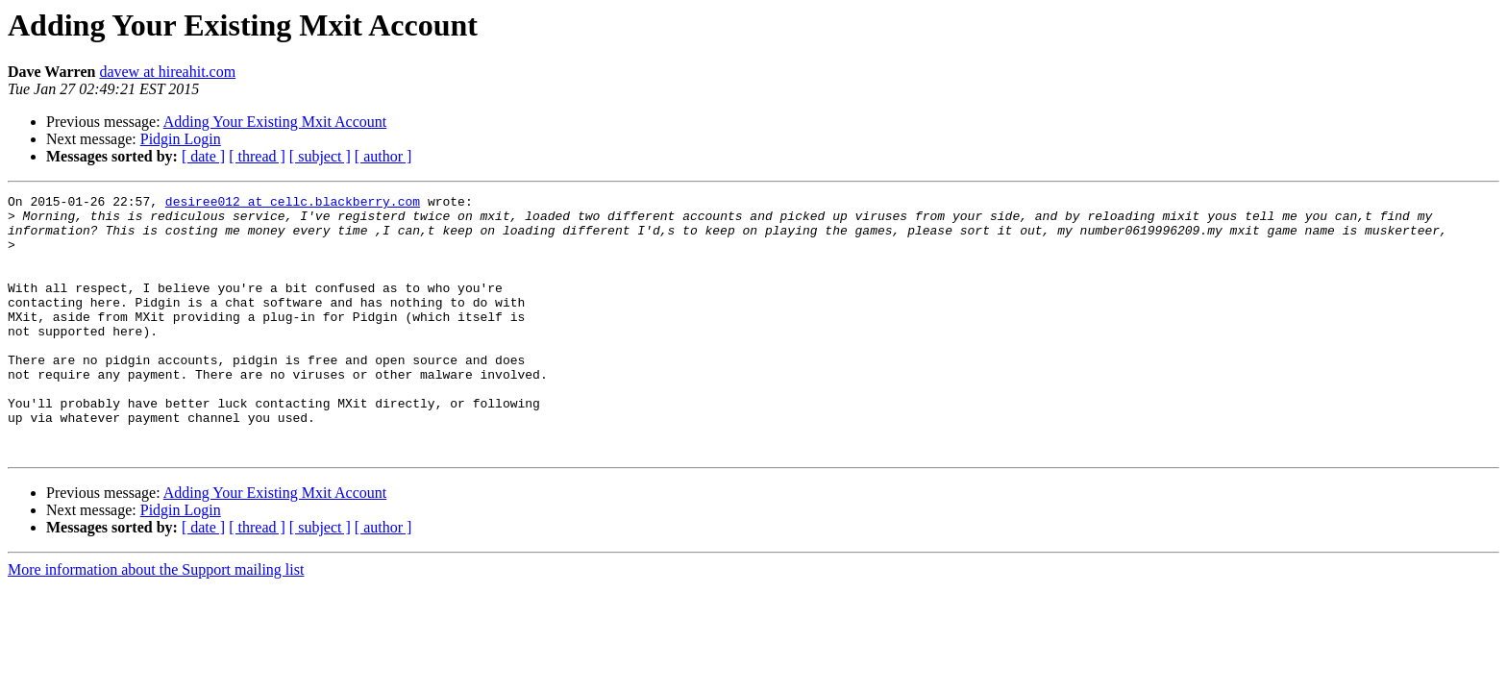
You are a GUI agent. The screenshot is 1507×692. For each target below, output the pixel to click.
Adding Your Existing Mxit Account (274, 121)
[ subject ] (320, 156)
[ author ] (383, 156)
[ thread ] (257, 156)
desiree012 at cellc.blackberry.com (292, 203)
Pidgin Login (180, 139)
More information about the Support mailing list (156, 621)
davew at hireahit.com (167, 71)
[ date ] (203, 156)
